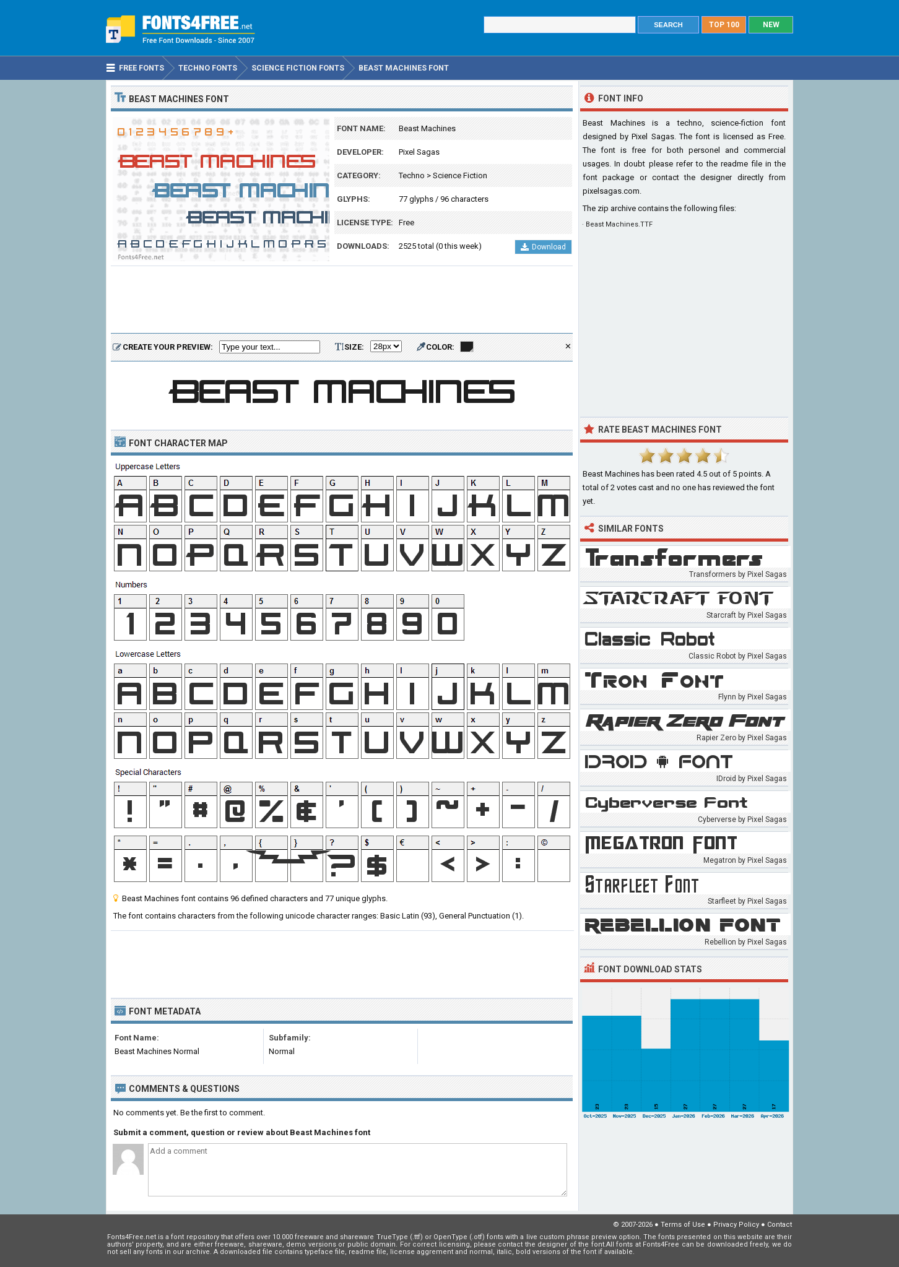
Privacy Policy (736, 1225)
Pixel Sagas (419, 152)
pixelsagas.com (611, 191)
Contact (779, 1225)
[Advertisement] (342, 300)
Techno (412, 175)
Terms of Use (683, 1225)
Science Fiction (460, 175)
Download (543, 247)
